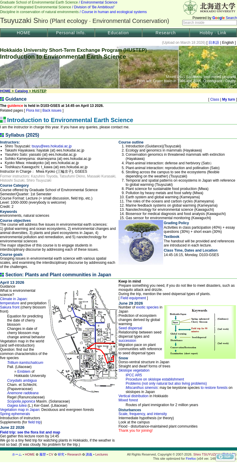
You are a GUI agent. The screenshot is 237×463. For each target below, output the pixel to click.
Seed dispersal (130, 328)
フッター (118, 454)
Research (166, 32)
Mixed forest (128, 400)
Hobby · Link (213, 32)
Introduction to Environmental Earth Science (70, 120)
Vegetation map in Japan (19, 410)
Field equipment (133, 298)
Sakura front (9, 307)
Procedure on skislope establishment (155, 379)
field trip (34, 422)
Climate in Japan (13, 299)
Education (118, 32)
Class (214, 99)
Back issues (52, 110)
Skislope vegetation (133, 370)
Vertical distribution (133, 396)
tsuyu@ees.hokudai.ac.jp (52, 146)
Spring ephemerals (15, 414)
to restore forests (214, 388)
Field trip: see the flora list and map (30, 432)
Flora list (32, 110)
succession (127, 341)
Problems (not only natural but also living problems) (166, 383)
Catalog (21, 91)
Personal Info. (71, 32)
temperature (9, 303)
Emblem (23, 372)
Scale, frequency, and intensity (142, 414)
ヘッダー (118, 13)
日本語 (214, 42)
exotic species (147, 307)
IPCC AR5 (134, 375)
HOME (24, 32)
